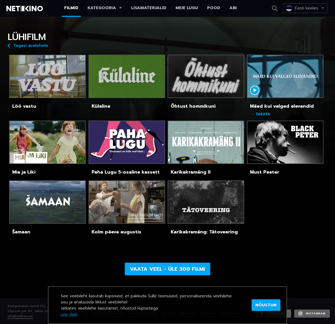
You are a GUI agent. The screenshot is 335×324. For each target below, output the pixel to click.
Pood (213, 8)
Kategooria (105, 8)
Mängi (254, 90)
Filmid (71, 8)
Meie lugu (187, 8)
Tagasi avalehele (28, 45)
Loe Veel (69, 314)
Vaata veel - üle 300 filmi (167, 269)
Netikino (25, 9)
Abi (233, 8)
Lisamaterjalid (148, 8)
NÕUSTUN (266, 305)
